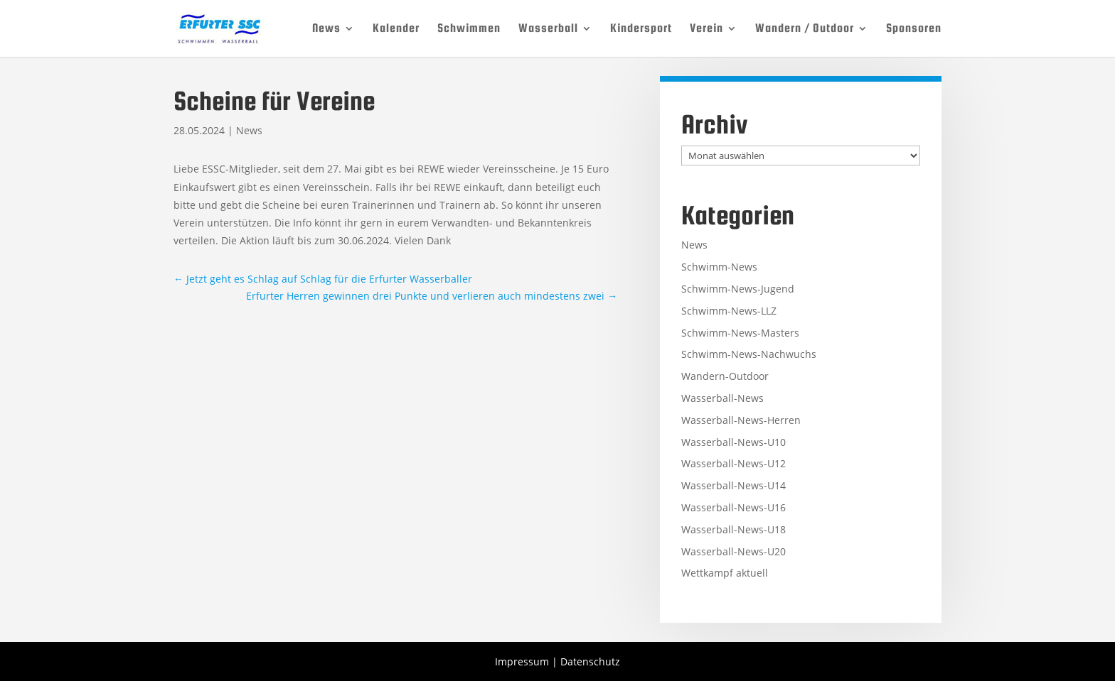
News (326, 29)
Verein (706, 29)
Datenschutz (590, 661)
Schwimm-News (719, 266)
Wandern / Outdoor (804, 29)
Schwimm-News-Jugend (737, 288)
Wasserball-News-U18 (733, 529)
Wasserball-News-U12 (733, 463)
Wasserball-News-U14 (733, 485)
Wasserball (548, 29)
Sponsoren (913, 29)
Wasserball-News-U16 (733, 507)
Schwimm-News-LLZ (729, 310)
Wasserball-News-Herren (741, 420)
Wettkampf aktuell (724, 572)
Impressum (522, 661)
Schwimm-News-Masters (740, 332)
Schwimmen (469, 29)
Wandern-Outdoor (725, 376)
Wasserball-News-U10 (733, 442)
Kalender (396, 29)
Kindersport (641, 29)
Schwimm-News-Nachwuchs (748, 354)
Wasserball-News (722, 398)
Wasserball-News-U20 (733, 551)
